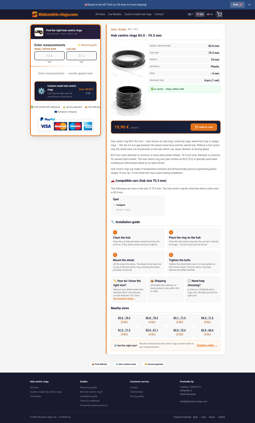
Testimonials (136, 392)
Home (114, 29)
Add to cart (204, 127)
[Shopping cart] (219, 14)
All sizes (122, 29)
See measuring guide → (124, 298)
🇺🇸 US (210, 14)
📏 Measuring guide (87, 45)
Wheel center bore (45, 49)
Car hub (71, 49)
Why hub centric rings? (91, 392)
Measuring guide (88, 387)
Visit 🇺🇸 (237, 4)
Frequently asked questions (94, 405)
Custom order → (207, 345)
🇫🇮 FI (190, 14)
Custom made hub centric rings (46, 392)
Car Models (114, 14)
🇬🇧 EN (200, 14)
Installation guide (88, 396)
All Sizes (100, 14)
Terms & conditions (90, 400)
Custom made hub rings (137, 14)
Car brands (35, 396)
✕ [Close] (249, 5)
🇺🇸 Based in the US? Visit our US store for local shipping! (115, 4)
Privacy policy (137, 396)
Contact (159, 14)
